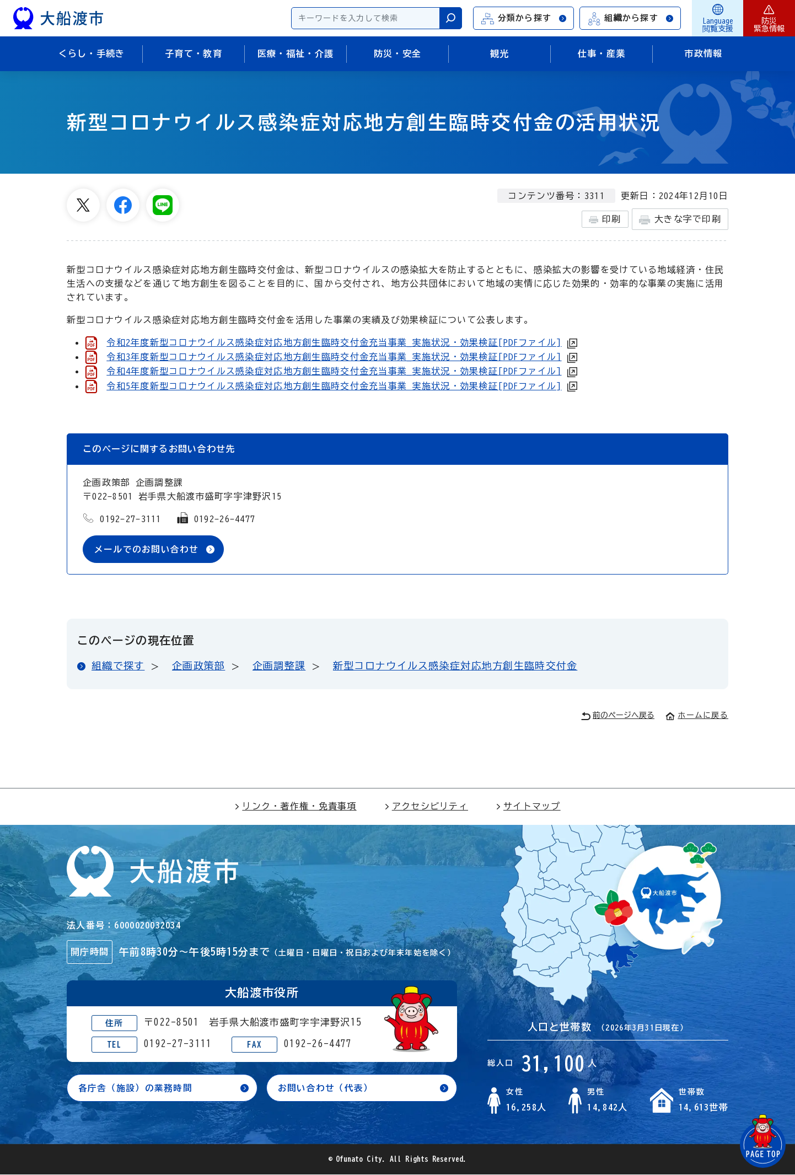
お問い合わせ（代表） (325, 1087)
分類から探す (524, 18)
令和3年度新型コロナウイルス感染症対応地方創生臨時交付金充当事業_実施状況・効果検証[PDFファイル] (333, 356)
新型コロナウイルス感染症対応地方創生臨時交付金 (455, 666)
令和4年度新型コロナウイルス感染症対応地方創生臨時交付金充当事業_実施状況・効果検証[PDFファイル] (333, 371)
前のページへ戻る (617, 716)
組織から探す (631, 18)
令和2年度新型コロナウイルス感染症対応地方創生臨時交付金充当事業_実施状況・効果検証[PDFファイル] (333, 342)
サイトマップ (528, 806)
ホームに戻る (696, 716)
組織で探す (118, 666)
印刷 (605, 219)
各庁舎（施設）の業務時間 (135, 1087)
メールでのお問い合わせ (146, 549)
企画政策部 (198, 666)
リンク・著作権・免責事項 (295, 806)
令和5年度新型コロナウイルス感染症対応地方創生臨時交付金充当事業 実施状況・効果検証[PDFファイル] (333, 386)
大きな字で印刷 (680, 220)
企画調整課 (279, 666)
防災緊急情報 (769, 18)
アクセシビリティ (426, 806)
